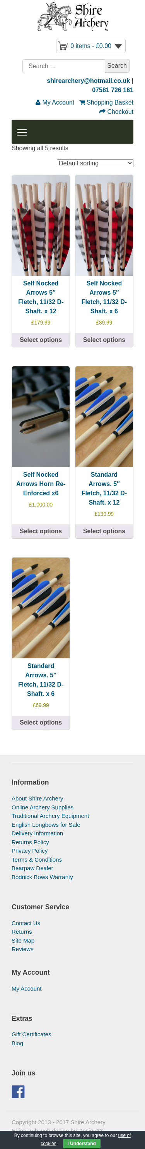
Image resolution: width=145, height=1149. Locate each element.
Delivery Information (37, 833)
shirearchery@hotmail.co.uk (88, 80)
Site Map (23, 940)
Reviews (23, 949)
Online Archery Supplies (42, 807)
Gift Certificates (31, 1034)
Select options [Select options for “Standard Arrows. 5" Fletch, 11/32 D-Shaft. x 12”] (104, 531)
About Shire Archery (37, 798)
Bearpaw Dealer (32, 868)
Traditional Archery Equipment (50, 815)
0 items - (90, 46)
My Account (27, 988)
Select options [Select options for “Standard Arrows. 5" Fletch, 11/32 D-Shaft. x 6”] (41, 722)
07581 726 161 (112, 90)
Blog (17, 1043)
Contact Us (26, 923)
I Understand (82, 1143)
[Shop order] (95, 163)
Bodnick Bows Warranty (42, 877)
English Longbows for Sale (46, 824)
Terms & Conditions (37, 859)
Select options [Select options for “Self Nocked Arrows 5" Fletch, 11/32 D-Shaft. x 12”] (41, 340)
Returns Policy (30, 842)
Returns (22, 931)
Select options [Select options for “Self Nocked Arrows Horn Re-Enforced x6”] (41, 531)
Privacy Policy (30, 850)
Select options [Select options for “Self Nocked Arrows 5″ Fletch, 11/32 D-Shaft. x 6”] (104, 340)
